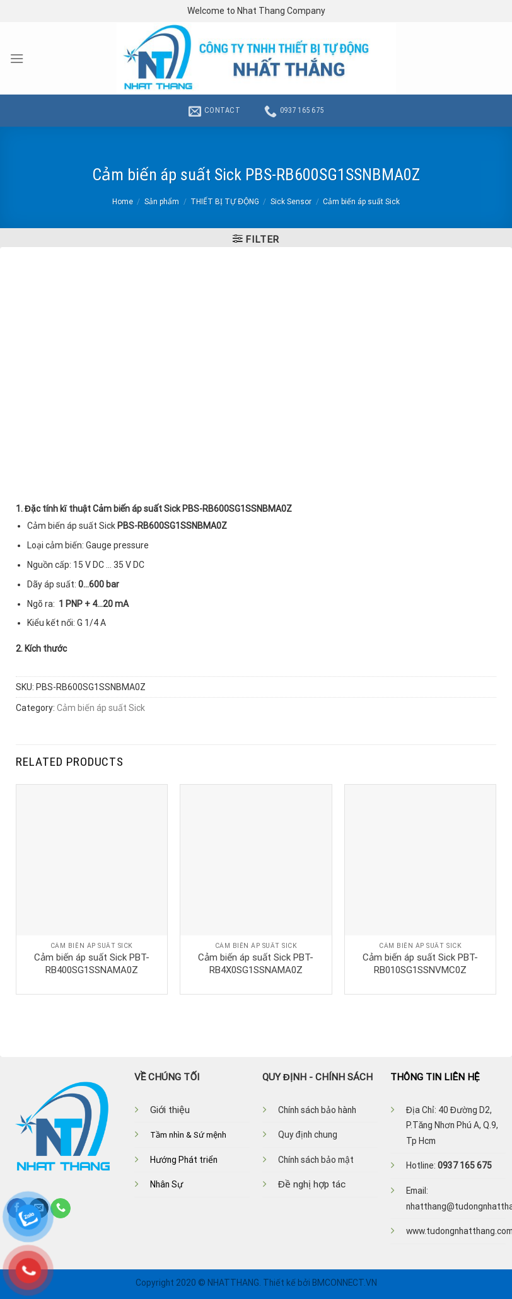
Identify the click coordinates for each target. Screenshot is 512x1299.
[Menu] (16, 58)
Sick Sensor (291, 201)
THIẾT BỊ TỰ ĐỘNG (224, 201)
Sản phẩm (161, 201)
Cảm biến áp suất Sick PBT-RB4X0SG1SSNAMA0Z (255, 964)
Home (122, 201)
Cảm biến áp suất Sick (361, 201)
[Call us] (60, 1208)
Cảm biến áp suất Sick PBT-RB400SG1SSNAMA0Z (91, 964)
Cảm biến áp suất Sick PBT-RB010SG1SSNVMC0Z (420, 964)
